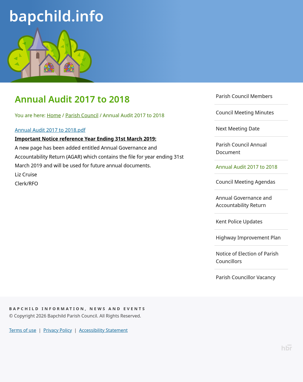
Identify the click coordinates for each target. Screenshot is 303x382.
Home (16, 93)
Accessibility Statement (103, 350)
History (75, 93)
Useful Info (205, 93)
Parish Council (117, 93)
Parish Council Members (244, 116)
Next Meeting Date (238, 148)
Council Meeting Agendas (245, 202)
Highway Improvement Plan (248, 257)
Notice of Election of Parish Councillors (247, 277)
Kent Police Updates (239, 241)
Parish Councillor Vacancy (245, 297)
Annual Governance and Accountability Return (244, 222)
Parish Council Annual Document (241, 168)
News (43, 93)
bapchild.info (56, 16)
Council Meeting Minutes (245, 132)
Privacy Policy (57, 350)
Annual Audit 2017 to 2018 (246, 187)
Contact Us (238, 93)
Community (165, 93)
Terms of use (22, 350)
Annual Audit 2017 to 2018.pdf (50, 150)
